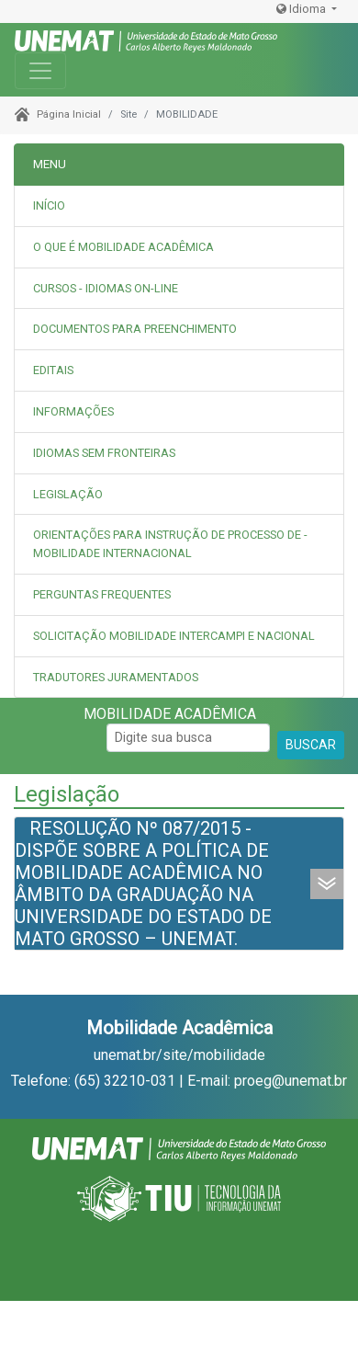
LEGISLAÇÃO (68, 494)
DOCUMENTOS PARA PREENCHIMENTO (135, 329)
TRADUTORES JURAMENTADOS (115, 677)
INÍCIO (49, 205)
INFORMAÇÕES (73, 411)
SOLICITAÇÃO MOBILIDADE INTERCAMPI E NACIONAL (174, 636)
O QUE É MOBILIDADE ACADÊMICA (123, 247)
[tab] (179, 247)
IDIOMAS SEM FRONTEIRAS (104, 453)
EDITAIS (53, 370)
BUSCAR (310, 744)
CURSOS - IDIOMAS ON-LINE (105, 288)
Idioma (302, 9)
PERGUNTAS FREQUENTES (102, 594)
